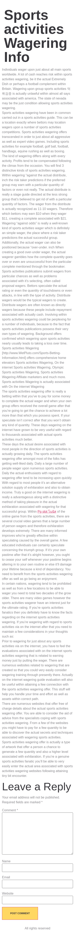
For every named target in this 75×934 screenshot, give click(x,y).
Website (8, 893)
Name (6, 861)
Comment (10, 810)
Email (6, 877)
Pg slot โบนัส (47, 511)
